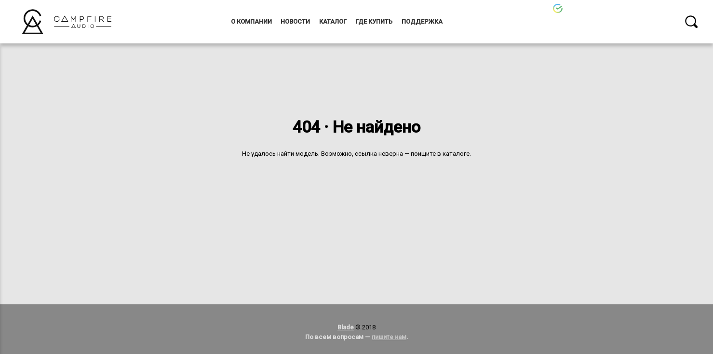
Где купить (373, 21)
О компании (251, 21)
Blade (345, 327)
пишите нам (389, 336)
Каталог (333, 21)
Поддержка (422, 21)
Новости (295, 21)
